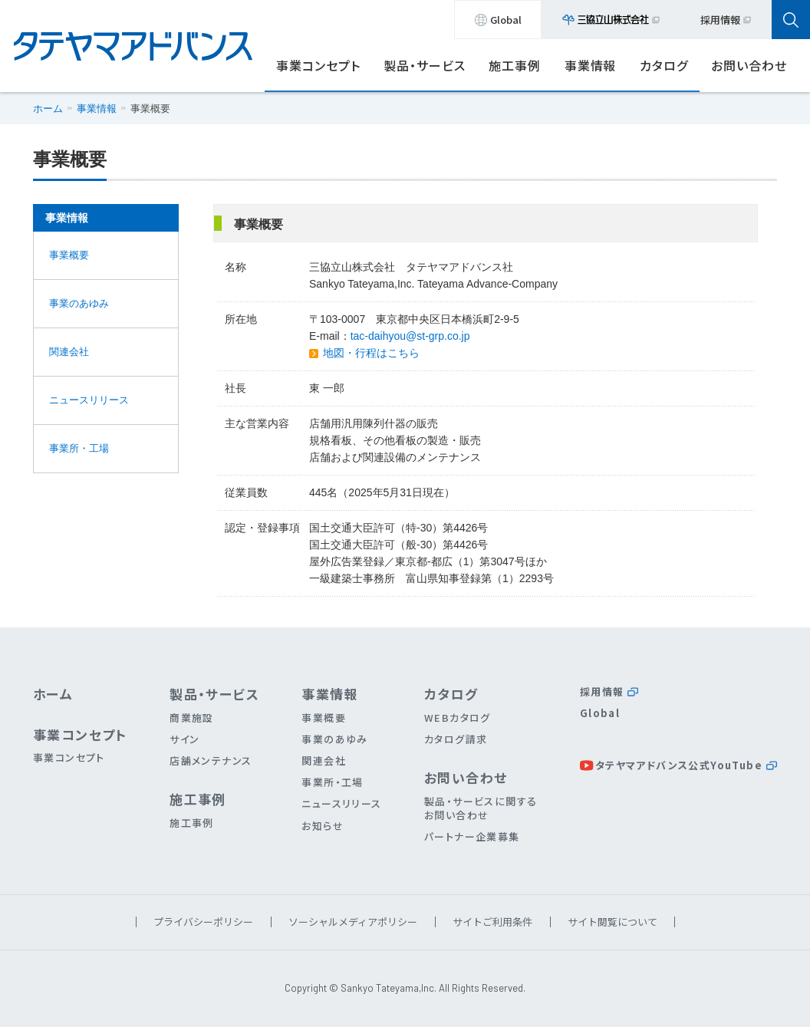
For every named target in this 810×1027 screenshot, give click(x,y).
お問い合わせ (749, 65)
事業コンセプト (318, 65)
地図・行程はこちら (371, 353)
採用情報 (725, 19)
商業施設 (192, 717)
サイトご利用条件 (492, 921)
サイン (184, 739)
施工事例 (515, 65)
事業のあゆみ (79, 303)
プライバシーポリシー (203, 921)
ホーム (48, 108)
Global (498, 19)
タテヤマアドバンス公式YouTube (686, 765)
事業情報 (591, 65)
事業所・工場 (79, 448)
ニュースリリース (89, 400)
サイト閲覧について (612, 921)
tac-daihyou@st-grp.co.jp (410, 336)
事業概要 (69, 255)
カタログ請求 (455, 739)
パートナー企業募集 (472, 836)
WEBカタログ (457, 717)
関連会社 (69, 351)
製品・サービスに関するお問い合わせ (480, 808)
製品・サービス (425, 65)
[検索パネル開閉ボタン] (791, 19)
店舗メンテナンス (211, 760)
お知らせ (322, 825)
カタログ (664, 65)
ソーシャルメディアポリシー (352, 921)
